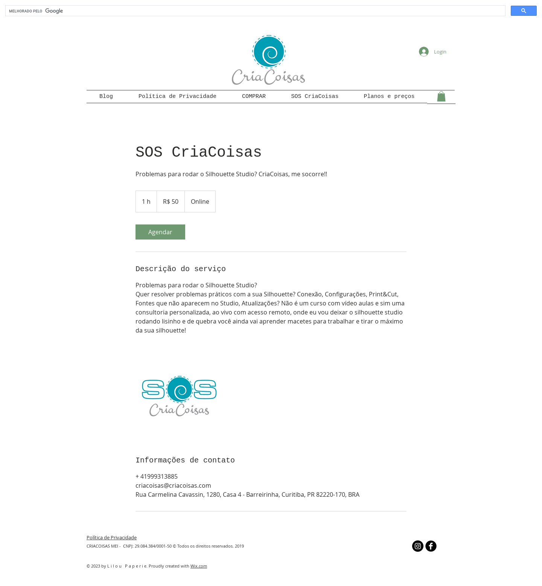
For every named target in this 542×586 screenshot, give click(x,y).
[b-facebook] (431, 546)
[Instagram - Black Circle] (417, 546)
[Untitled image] (179, 395)
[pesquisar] (254, 11)
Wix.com (198, 566)
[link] (160, 232)
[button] (441, 96)
